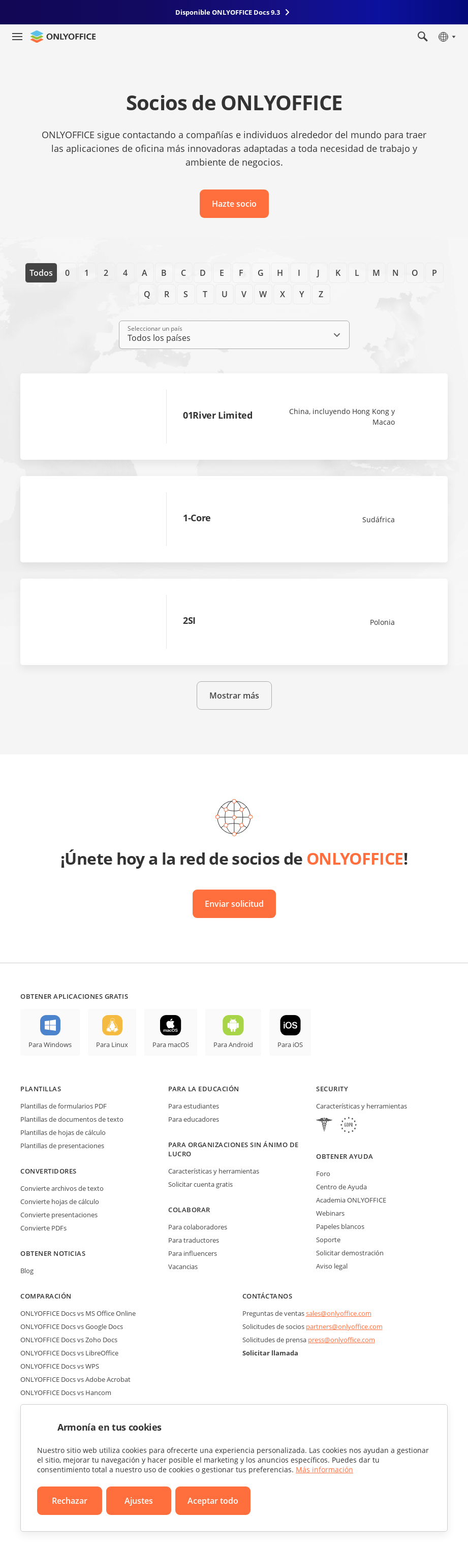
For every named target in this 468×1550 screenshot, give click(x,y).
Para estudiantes (193, 1106)
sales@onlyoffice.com (338, 1313)
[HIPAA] (324, 1126)
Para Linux (112, 1044)
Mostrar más (234, 695)
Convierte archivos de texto (62, 1188)
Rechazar (69, 1500)
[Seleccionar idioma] (446, 36)
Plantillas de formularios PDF (63, 1106)
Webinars (330, 1213)
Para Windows (50, 1044)
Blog (27, 1270)
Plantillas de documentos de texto (71, 1119)
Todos (41, 272)
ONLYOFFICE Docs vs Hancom (65, 1392)
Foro (323, 1173)
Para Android (233, 1044)
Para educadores (193, 1119)
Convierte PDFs (43, 1227)
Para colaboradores (197, 1226)
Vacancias (183, 1266)
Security (332, 1088)
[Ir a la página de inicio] (63, 36)
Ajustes (138, 1500)
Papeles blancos (340, 1226)
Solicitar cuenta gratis (200, 1184)
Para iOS (290, 1044)
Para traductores (193, 1240)
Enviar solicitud (234, 903)
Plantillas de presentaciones (62, 1145)
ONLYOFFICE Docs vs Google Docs (71, 1326)
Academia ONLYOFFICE (351, 1200)
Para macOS (170, 1044)
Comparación (46, 1296)
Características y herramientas (213, 1171)
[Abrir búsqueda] (423, 36)
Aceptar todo (213, 1500)
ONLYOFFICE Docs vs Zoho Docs (68, 1339)
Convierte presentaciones (59, 1214)
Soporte (328, 1239)
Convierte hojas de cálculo (59, 1201)
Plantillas (40, 1088)
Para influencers (192, 1253)
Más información (324, 1469)
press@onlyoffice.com (341, 1339)
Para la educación (203, 1088)
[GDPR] (348, 1126)
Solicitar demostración (350, 1252)
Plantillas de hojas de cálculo (63, 1132)
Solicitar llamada (270, 1352)
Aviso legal (332, 1266)
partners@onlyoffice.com (344, 1326)
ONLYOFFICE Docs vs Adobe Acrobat (75, 1379)
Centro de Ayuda (341, 1186)
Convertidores (48, 1171)
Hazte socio (234, 203)
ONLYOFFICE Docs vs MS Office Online (78, 1313)
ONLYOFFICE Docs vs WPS (59, 1366)
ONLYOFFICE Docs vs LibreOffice (69, 1352)
